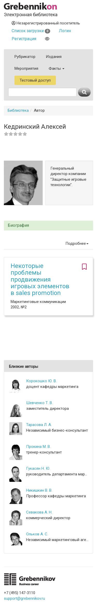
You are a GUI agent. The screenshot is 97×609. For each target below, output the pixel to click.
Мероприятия (26, 68)
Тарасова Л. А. (39, 424)
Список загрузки (31, 30)
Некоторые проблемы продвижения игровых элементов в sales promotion (40, 279)
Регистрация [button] (24, 38)
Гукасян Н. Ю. (38, 468)
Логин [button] (65, 30)
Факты (56, 68)
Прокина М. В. (38, 446)
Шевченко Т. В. (39, 403)
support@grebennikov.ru (24, 598)
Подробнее (76, 243)
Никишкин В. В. (39, 490)
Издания (54, 56)
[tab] (48, 226)
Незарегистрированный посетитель (46, 23)
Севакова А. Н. (39, 512)
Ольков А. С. (37, 534)
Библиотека (18, 110)
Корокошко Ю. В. (41, 381)
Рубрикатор (24, 56)
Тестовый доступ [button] (35, 80)
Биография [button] (18, 225)
